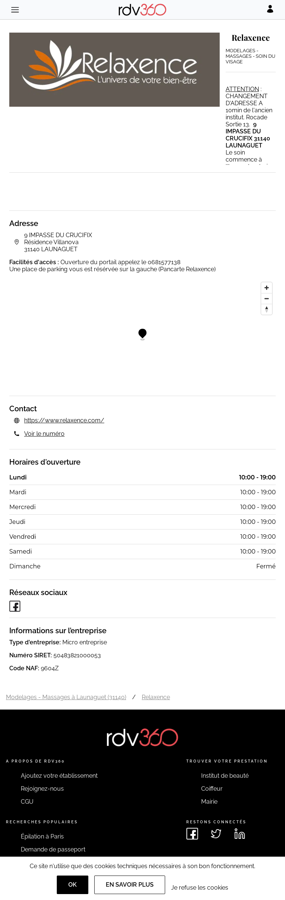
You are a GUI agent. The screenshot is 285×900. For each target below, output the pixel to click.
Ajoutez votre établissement (59, 775)
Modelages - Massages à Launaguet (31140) (66, 697)
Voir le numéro (44, 433)
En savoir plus (130, 884)
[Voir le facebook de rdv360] (192, 834)
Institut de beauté (225, 775)
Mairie (209, 801)
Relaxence (156, 697)
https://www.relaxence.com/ (64, 420)
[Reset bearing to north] (266, 309)
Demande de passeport (53, 849)
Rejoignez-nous (42, 788)
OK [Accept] (72, 884)
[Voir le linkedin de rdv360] (240, 834)
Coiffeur (212, 788)
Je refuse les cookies (199, 887)
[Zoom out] (266, 298)
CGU (27, 801)
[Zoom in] (266, 287)
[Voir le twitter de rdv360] (216, 834)
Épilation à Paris (42, 836)
